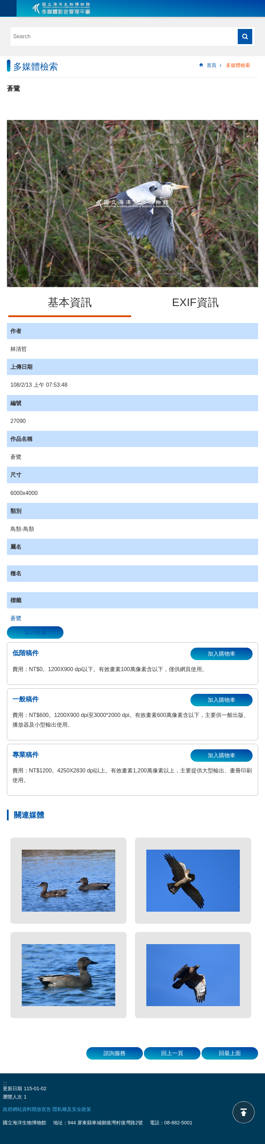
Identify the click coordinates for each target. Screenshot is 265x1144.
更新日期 (12, 1088)
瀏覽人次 (12, 1097)
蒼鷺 (15, 618)
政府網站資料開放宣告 (27, 1109)
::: (9, 59)
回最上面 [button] (230, 1053)
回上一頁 (172, 1053)
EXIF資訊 (195, 302)
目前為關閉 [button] (8, 8)
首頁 (211, 65)
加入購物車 (221, 654)
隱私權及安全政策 (71, 1109)
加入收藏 (35, 632)
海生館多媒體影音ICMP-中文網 (61, 8)
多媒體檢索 (238, 65)
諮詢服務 (115, 1053)
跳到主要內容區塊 (3, 3)
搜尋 (245, 36)
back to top (244, 1112)
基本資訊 (70, 302)
